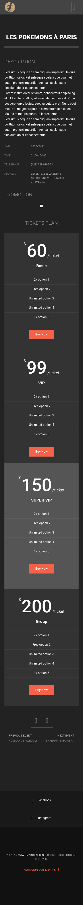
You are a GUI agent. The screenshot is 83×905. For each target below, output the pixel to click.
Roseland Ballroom (23, 739)
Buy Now (41, 334)
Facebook (41, 800)
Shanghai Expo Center (61, 739)
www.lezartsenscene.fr (33, 855)
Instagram (41, 818)
